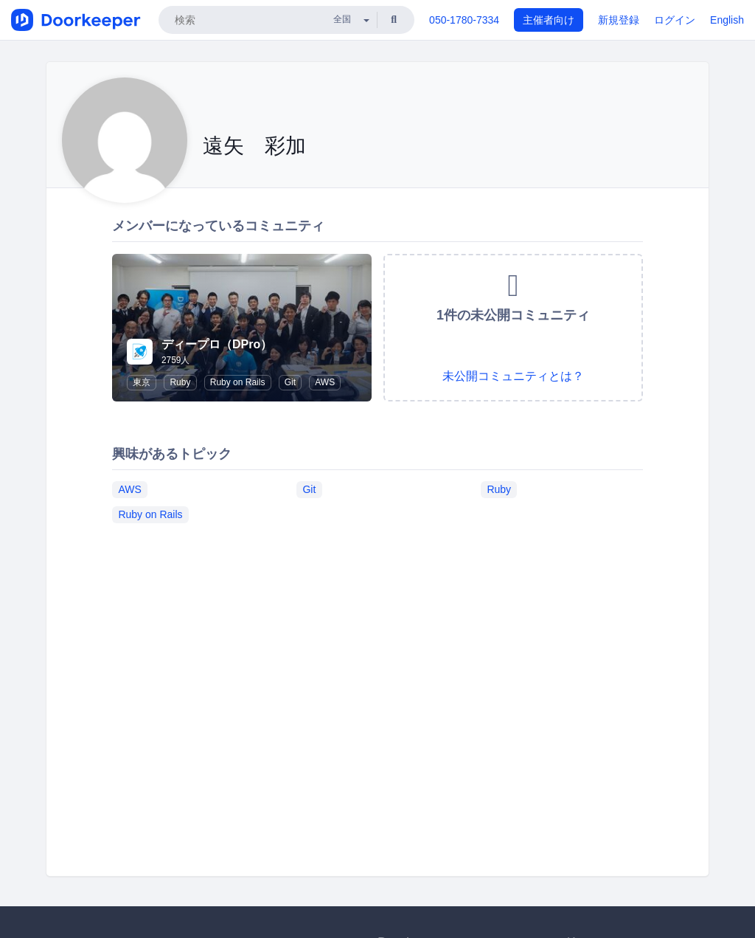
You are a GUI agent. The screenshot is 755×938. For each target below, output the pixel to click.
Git (290, 382)
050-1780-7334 (464, 20)
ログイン (674, 20)
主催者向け (548, 20)
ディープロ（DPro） (216, 344)
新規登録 (618, 20)
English (727, 20)
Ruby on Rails (237, 382)
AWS (325, 382)
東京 (141, 382)
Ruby (180, 382)
